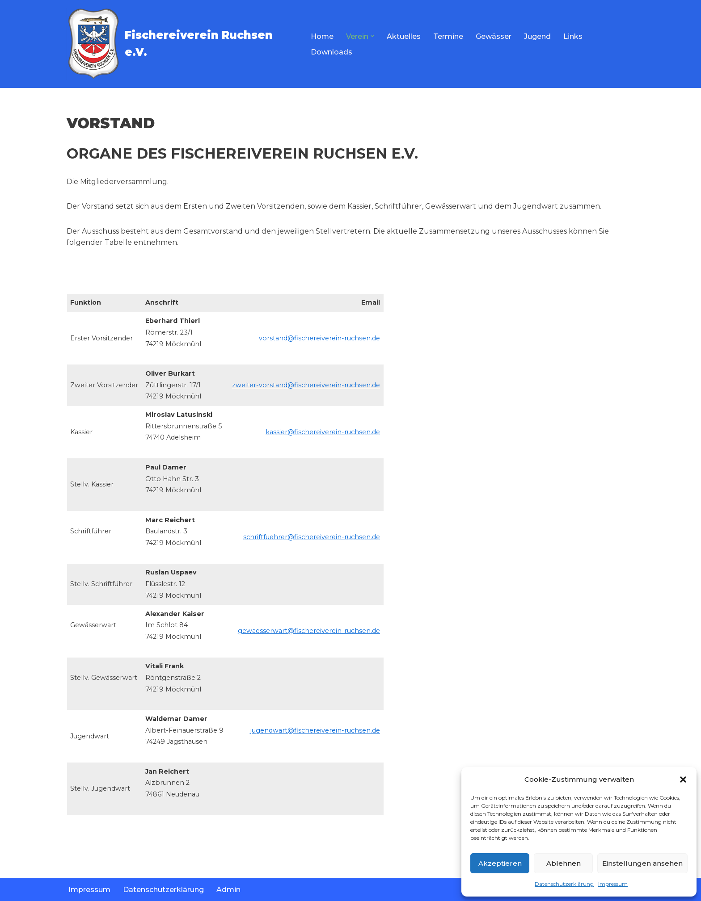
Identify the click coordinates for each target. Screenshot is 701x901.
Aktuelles (404, 36)
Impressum (613, 883)
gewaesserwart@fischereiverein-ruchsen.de (309, 631)
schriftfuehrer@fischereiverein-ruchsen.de (311, 537)
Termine (448, 36)
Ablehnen (563, 863)
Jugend (537, 36)
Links (573, 36)
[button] (683, 779)
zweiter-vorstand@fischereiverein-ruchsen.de (306, 385)
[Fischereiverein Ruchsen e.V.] (181, 44)
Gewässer (493, 36)
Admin (228, 889)
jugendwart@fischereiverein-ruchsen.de (315, 730)
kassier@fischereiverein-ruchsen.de (323, 432)
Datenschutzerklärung (564, 883)
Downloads (331, 52)
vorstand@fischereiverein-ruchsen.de (319, 338)
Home (322, 36)
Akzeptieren (500, 863)
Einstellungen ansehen (642, 863)
